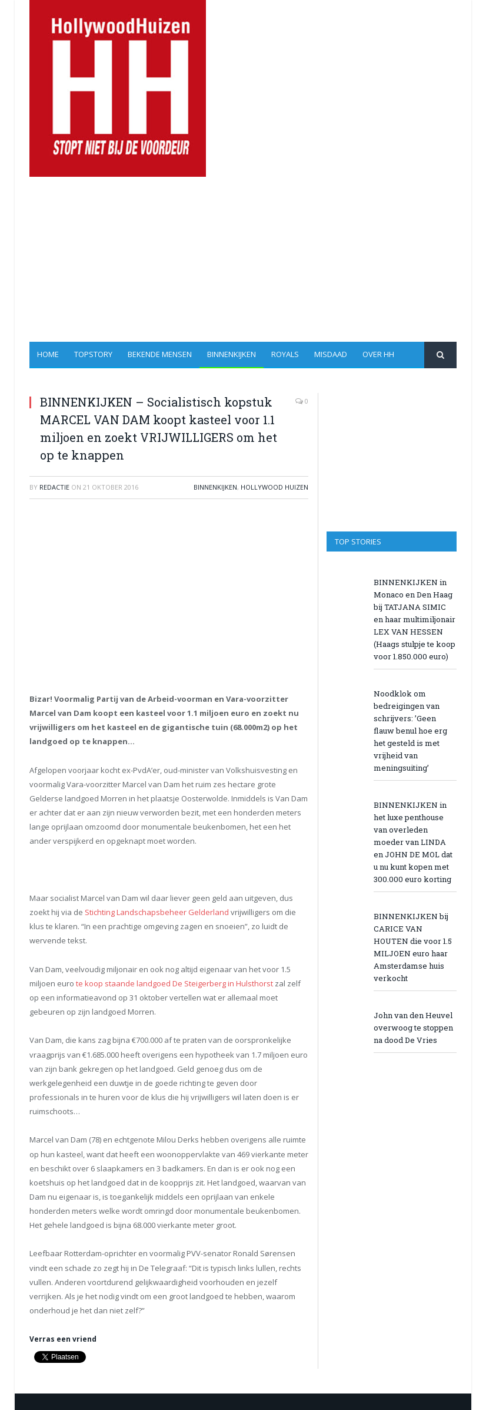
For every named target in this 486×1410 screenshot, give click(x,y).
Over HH (378, 354)
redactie (54, 487)
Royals (285, 354)
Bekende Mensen (160, 354)
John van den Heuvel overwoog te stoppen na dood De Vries (413, 1027)
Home (48, 354)
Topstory (93, 354)
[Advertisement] (317, 259)
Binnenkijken (231, 354)
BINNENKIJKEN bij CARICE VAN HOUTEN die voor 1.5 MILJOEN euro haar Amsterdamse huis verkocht (413, 947)
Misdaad (330, 354)
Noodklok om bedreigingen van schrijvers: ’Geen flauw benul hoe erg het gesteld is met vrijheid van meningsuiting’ (410, 730)
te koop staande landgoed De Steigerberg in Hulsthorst (173, 983)
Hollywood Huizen (274, 487)
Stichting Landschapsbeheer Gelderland (157, 912)
